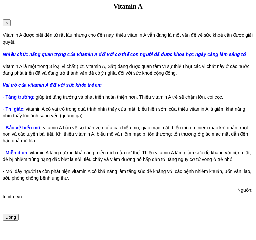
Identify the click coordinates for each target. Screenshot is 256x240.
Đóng (10, 217)
